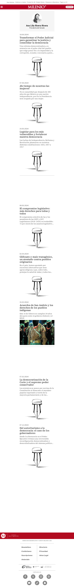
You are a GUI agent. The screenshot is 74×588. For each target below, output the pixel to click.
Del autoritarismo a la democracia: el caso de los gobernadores (34, 430)
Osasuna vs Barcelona (52, 2)
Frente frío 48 (31, 2)
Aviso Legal (43, 555)
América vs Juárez (20, 2)
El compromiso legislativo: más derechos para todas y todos (35, 211)
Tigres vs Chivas (65, 2)
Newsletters (26, 547)
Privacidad (43, 551)
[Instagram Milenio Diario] (41, 576)
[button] (1, 7)
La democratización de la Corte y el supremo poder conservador (34, 382)
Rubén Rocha (40, 2)
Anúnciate (25, 559)
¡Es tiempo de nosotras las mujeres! (34, 87)
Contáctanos (27, 551)
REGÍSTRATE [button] (70, 7)
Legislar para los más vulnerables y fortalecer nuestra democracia (33, 134)
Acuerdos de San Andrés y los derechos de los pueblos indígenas (36, 308)
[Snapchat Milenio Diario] (45, 583)
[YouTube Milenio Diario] (29, 583)
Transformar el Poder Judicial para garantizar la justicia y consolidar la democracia (37, 40)
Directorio (43, 547)
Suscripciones (27, 555)
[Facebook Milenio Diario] (25, 576)
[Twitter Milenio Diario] (33, 576)
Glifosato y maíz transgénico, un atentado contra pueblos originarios (36, 259)
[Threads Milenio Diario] (49, 576)
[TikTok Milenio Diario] (37, 583)
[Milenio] (37, 6)
